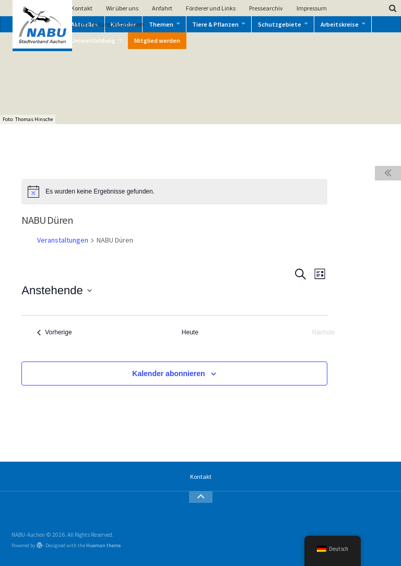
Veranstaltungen (62, 240)
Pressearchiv (266, 8)
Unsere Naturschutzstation (107, 24)
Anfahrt (162, 8)
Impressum (312, 8)
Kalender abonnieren (168, 373)
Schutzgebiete (279, 24)
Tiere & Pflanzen (215, 24)
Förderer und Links (210, 8)
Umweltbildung (93, 40)
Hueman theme (103, 545)
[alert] (174, 191)
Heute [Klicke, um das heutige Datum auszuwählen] (190, 332)
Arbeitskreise (340, 24)
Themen (161, 24)
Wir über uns (122, 8)
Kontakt (81, 8)
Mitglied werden (157, 40)
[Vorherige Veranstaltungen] (54, 332)
